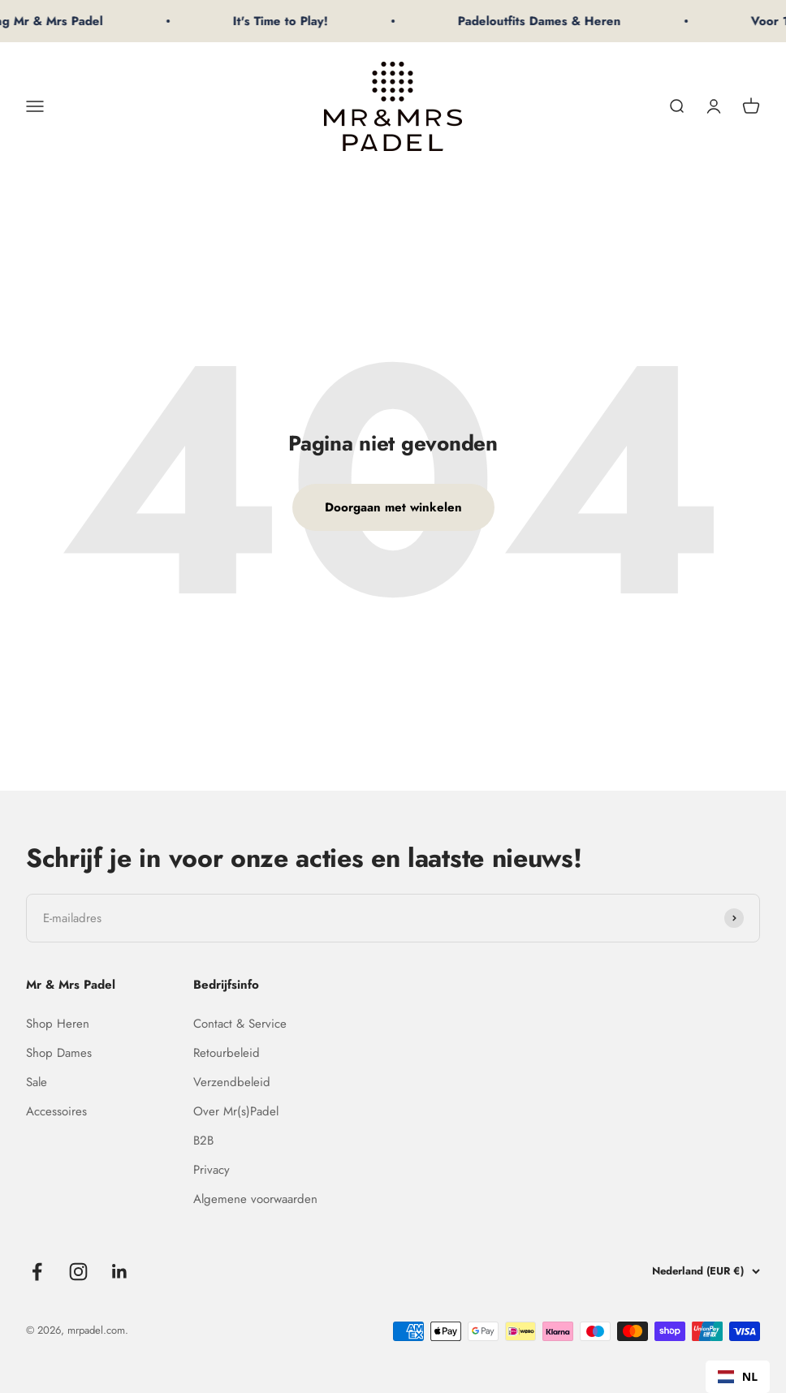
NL (738, 1376)
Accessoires (56, 1111)
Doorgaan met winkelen (393, 507)
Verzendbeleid (231, 1082)
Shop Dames (59, 1053)
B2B (203, 1140)
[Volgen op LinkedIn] (120, 1272)
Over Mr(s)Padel (236, 1111)
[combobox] (738, 1377)
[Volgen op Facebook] (37, 1272)
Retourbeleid (226, 1053)
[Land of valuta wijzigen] (694, 1271)
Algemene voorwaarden (255, 1199)
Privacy (211, 1170)
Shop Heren (57, 1024)
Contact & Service (240, 1024)
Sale (36, 1082)
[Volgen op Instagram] (78, 1272)
